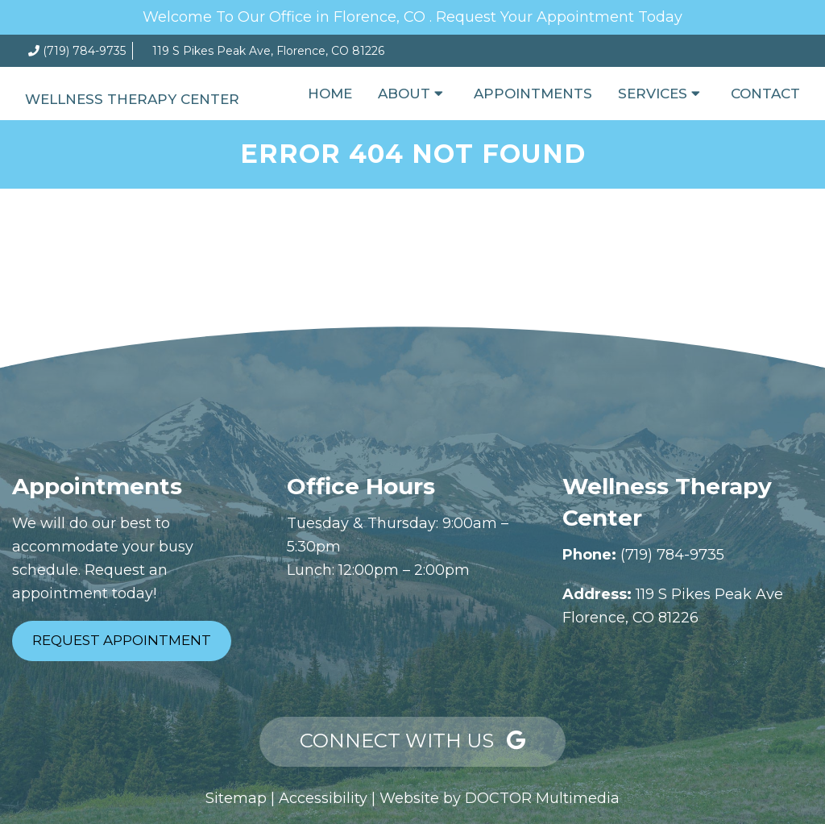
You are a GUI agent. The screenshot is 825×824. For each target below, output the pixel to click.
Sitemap (236, 798)
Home (330, 93)
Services (652, 93)
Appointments (533, 93)
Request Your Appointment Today (559, 17)
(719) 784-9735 (84, 51)
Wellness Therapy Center (132, 99)
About (404, 93)
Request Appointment (121, 640)
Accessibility (323, 798)
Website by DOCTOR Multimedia (499, 798)
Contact (765, 93)
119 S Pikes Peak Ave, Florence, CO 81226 (268, 51)
